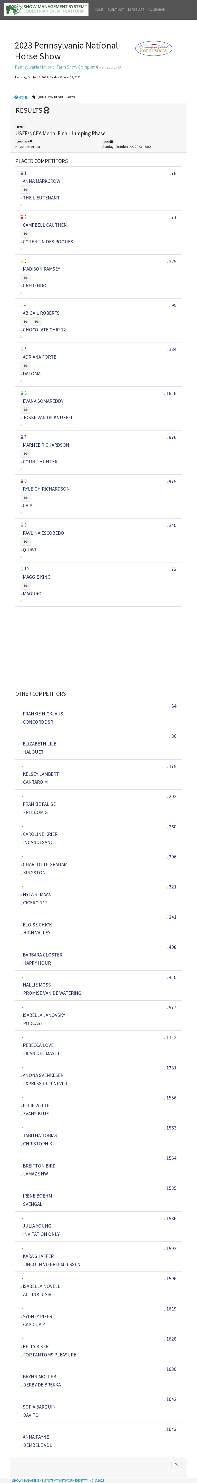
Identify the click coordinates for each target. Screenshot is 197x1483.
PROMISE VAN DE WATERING (51, 993)
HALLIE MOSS (37, 985)
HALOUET (32, 752)
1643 (170, 1429)
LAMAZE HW (34, 1174)
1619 (170, 1309)
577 (171, 1007)
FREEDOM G (34, 812)
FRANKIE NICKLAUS (43, 714)
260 (171, 827)
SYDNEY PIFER (37, 1316)
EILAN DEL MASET (40, 1053)
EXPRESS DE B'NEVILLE (46, 1083)
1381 (170, 1068)
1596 (170, 1278)
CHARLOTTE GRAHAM (45, 864)
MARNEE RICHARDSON (46, 445)
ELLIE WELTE (36, 1105)
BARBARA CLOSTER (42, 955)
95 (173, 305)
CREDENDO (34, 285)
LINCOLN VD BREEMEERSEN (51, 1264)
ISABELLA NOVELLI (42, 1286)
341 (171, 917)
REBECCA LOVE (38, 1045)
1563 (170, 1128)
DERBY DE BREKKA (41, 1385)
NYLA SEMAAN (37, 894)
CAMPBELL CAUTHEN (45, 225)
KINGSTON (33, 872)
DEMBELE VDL (36, 1445)
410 (171, 977)
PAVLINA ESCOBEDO (43, 533)
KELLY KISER (35, 1346)
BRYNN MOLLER (39, 1376)
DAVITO (30, 1415)
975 (172, 481)
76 (173, 173)
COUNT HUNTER (40, 461)
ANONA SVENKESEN (43, 1075)
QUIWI (29, 550)
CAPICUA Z (33, 1324)
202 (171, 796)
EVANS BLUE (35, 1114)
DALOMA (32, 373)
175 (171, 766)
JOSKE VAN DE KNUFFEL (48, 417)
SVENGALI (32, 1204)
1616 (171, 393)
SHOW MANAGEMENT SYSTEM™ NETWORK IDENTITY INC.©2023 (58, 1480)
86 (172, 736)
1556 (170, 1098)
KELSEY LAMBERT (41, 774)
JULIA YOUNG (37, 1226)
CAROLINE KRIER (40, 834)
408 (171, 947)
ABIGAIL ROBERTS (41, 313)
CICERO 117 (34, 903)
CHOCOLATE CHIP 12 (44, 330)
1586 (170, 1218)
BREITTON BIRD (39, 1166)
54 (172, 706)
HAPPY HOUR (36, 963)
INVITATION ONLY (40, 1234)
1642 (170, 1399)
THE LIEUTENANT (41, 198)
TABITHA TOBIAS (40, 1135)
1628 (170, 1339)
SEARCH (157, 9)
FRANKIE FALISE (39, 804)
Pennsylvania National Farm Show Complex (55, 67)
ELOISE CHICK (37, 925)
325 (172, 261)
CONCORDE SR (37, 722)
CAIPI (28, 505)
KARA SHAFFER (38, 1256)
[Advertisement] (98, 642)
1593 (170, 1248)
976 (172, 437)
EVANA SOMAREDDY (43, 401)
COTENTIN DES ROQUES (48, 241)
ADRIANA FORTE (39, 357)
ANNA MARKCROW (41, 181)
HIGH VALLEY (35, 933)
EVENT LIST (116, 9)
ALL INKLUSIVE (37, 1294)
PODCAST (32, 1023)
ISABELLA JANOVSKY (44, 1015)
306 (171, 857)
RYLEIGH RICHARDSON (46, 489)
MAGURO (32, 593)
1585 (170, 1188)
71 (173, 217)
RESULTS (136, 9)
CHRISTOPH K (36, 1144)
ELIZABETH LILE (39, 744)
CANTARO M (34, 782)
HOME (99, 9)
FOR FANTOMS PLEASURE (48, 1355)
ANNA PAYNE (36, 1437)
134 (172, 349)
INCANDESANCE (38, 842)
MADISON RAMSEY (41, 269)
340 (172, 525)
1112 (170, 1037)
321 (171, 887)
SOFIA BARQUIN (39, 1407)
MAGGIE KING (37, 577)
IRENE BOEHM (37, 1196)
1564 (170, 1158)
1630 (170, 1369)
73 (173, 569)
